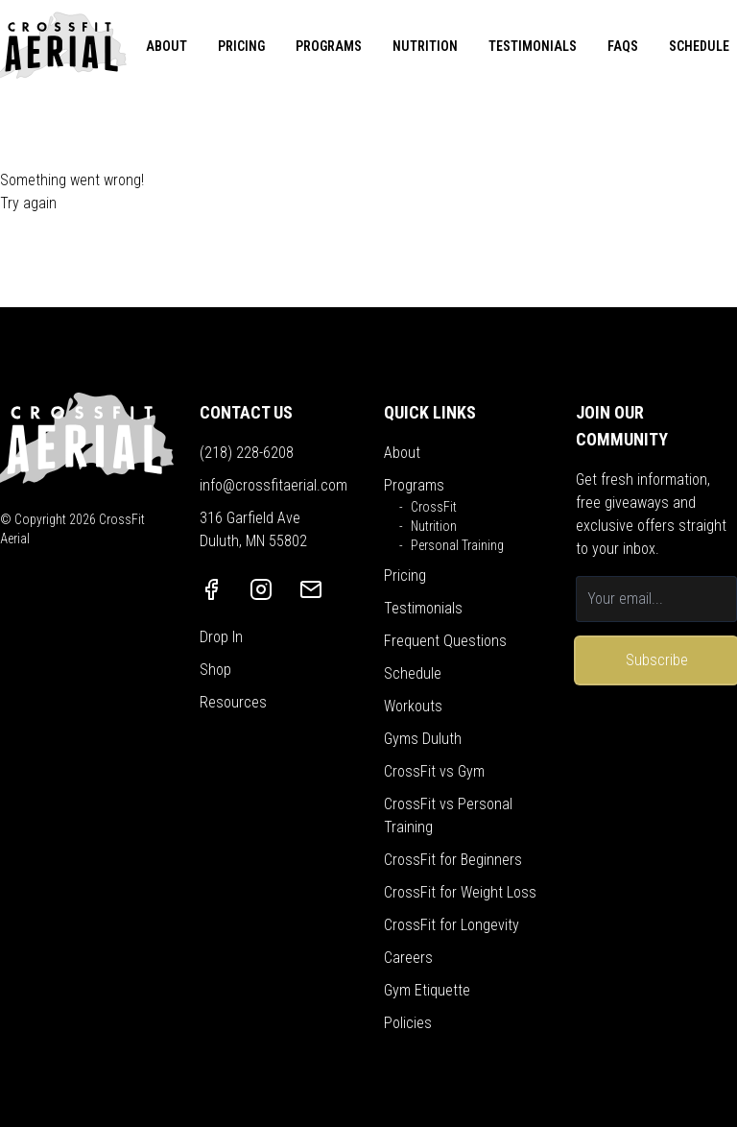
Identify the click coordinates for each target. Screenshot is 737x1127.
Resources (233, 702)
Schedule (412, 673)
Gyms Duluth (423, 739)
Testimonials (423, 608)
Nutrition (434, 526)
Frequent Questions (445, 641)
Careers (408, 957)
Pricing (405, 575)
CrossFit (434, 507)
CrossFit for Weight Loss (460, 892)
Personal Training (457, 545)
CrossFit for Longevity (451, 925)
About (402, 453)
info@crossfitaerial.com (273, 485)
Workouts (413, 706)
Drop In (221, 637)
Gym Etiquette (427, 990)
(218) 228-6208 (247, 453)
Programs (414, 485)
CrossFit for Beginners (453, 860)
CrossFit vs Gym (434, 771)
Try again (28, 203)
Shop (215, 669)
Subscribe (657, 660)
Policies (408, 1023)
